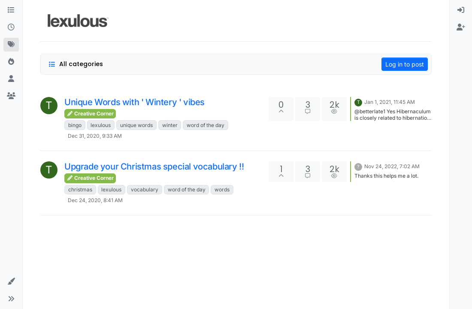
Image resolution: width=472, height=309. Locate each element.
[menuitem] (461, 10)
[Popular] (11, 62)
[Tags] (11, 45)
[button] (11, 281)
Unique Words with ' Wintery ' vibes (134, 102)
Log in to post (404, 64)
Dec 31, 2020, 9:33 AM (95, 136)
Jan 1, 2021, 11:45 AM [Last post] (389, 102)
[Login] (461, 10)
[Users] (11, 79)
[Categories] (11, 10)
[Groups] (11, 96)
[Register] (461, 27)
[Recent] (11, 27)
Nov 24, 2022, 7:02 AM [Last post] (392, 166)
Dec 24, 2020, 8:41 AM (95, 200)
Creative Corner (90, 113)
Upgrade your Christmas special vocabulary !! (154, 166)
